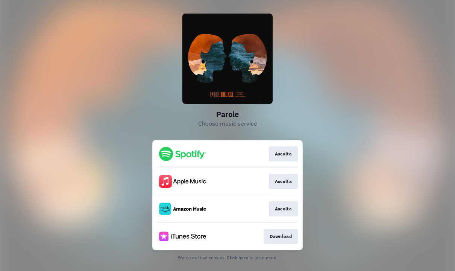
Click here (237, 257)
